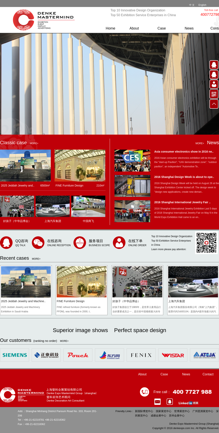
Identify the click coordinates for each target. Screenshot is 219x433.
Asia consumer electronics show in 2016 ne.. (183, 151)
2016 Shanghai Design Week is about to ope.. (184, 177)
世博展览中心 (182, 411)
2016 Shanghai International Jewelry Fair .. (182, 202)
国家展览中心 (163, 411)
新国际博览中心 (144, 411)
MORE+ (34, 143)
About (134, 28)
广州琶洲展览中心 (203, 411)
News (189, 28)
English (202, 5)
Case (161, 28)
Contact (207, 374)
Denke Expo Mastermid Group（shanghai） (45, 20)
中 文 (192, 5)
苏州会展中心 (177, 415)
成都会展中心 (158, 415)
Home (110, 28)
